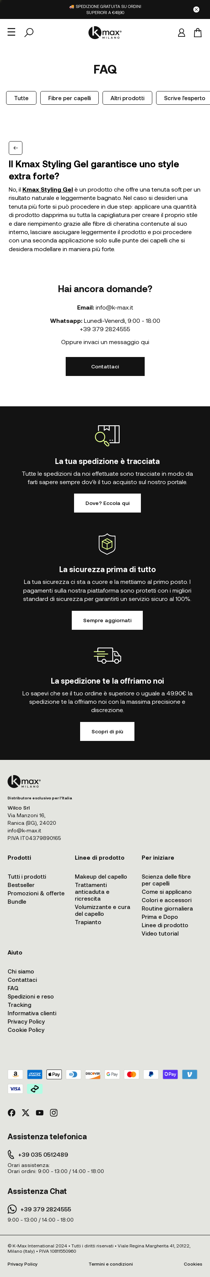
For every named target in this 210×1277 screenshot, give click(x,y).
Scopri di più (107, 731)
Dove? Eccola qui (107, 503)
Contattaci (105, 366)
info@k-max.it (114, 307)
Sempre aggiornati (107, 620)
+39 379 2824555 (105, 328)
